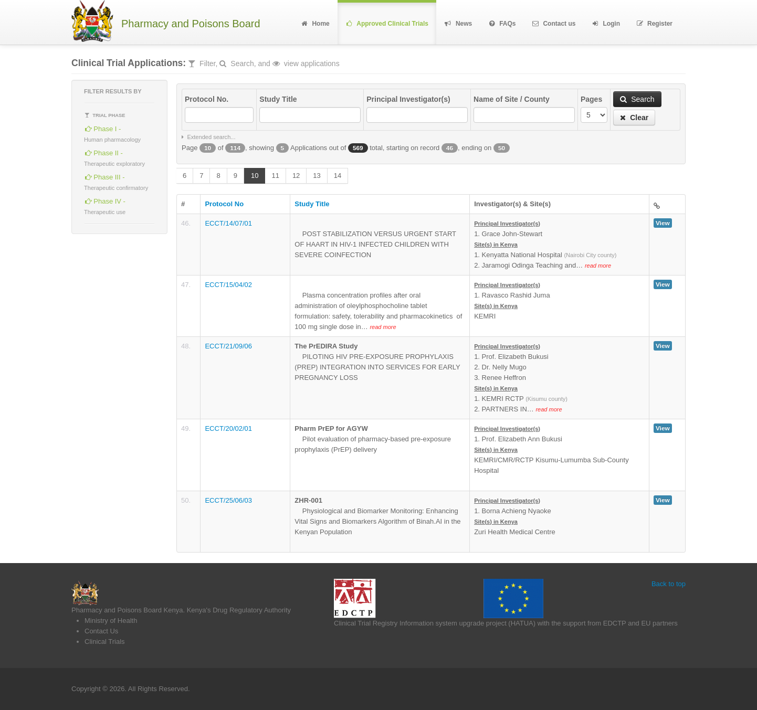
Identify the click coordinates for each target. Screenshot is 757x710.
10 (254, 175)
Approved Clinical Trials (386, 23)
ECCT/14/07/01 (228, 223)
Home (314, 23)
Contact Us (101, 631)
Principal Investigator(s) (408, 99)
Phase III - (116, 181)
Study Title (278, 99)
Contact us (554, 23)
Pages (591, 99)
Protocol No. (206, 99)
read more (598, 265)
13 (316, 175)
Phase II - (114, 156)
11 (275, 175)
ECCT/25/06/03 (228, 500)
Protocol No (224, 204)
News (458, 23)
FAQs (502, 23)
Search (637, 99)
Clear (634, 117)
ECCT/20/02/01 (228, 428)
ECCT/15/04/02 (228, 285)
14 (337, 175)
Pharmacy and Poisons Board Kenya (127, 610)
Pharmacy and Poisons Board (190, 23)
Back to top (668, 584)
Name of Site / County (512, 99)
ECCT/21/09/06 (228, 346)
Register (654, 23)
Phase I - (112, 132)
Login (605, 23)
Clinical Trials (105, 641)
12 (296, 175)
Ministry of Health (111, 620)
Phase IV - (104, 205)
